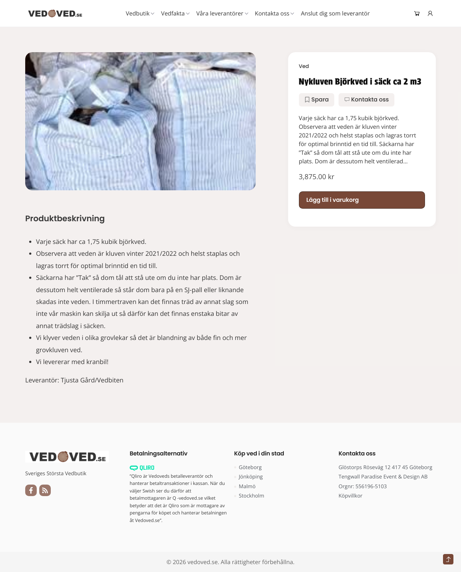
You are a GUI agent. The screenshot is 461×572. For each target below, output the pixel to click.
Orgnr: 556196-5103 (363, 486)
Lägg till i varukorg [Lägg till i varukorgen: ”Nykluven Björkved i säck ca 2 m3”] (332, 200)
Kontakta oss (366, 99)
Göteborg (248, 467)
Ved (304, 66)
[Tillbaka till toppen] (448, 559)
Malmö (245, 486)
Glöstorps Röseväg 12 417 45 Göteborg (385, 467)
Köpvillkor (350, 495)
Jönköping (248, 476)
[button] (316, 99)
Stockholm (249, 495)
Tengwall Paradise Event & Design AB (383, 476)
